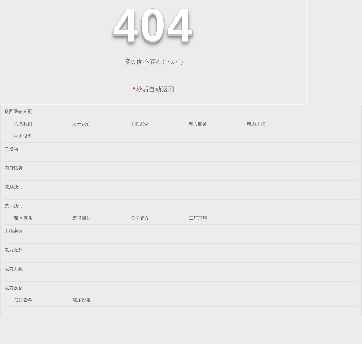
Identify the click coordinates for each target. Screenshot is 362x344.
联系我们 (23, 123)
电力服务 (198, 123)
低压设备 (23, 300)
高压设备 (81, 300)
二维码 (11, 148)
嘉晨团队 (81, 218)
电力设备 (23, 136)
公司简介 (140, 218)
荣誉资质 (23, 218)
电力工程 (256, 123)
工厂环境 (198, 218)
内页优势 (13, 167)
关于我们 (81, 123)
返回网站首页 (18, 111)
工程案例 (139, 123)
